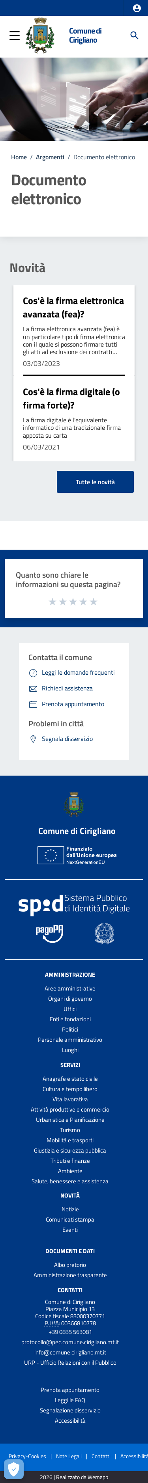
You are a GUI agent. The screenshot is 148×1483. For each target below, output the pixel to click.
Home (19, 157)
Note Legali (69, 1456)
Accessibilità (70, 1420)
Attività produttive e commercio (70, 1109)
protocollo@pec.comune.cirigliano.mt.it (70, 1342)
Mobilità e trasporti (70, 1140)
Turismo (70, 1129)
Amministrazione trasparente (70, 1275)
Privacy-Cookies (27, 1456)
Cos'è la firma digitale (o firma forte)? (71, 398)
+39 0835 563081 (70, 1331)
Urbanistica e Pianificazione (70, 1119)
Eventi (70, 1229)
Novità (27, 267)
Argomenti (50, 157)
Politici (70, 1029)
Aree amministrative (70, 988)
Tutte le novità (95, 482)
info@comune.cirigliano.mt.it (70, 1352)
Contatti (70, 1289)
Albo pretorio (70, 1264)
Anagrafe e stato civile (70, 1078)
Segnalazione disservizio (70, 1410)
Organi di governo (70, 998)
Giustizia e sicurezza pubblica (70, 1150)
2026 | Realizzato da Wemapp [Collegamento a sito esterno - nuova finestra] (74, 1477)
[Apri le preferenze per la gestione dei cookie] (14, 1469)
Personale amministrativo (70, 1039)
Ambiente (70, 1170)
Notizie (70, 1209)
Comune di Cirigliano (85, 35)
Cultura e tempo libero (70, 1088)
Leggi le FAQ (70, 1400)
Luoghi (70, 1049)
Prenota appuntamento (70, 1389)
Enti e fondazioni (70, 1019)
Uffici (70, 1008)
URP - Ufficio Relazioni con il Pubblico (70, 1362)
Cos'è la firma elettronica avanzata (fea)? (73, 307)
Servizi (70, 1064)
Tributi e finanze (70, 1160)
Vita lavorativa (70, 1099)
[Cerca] (134, 35)
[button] (137, 8)
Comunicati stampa (70, 1219)
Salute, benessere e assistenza (70, 1181)
